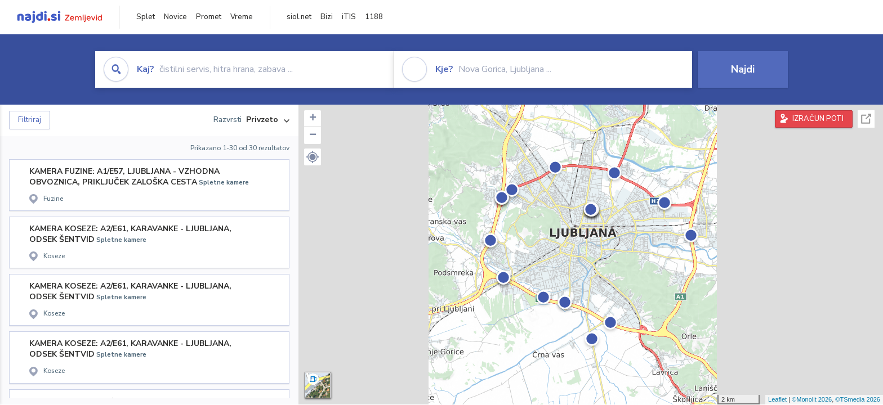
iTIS (349, 17)
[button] (312, 156)
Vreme (241, 17)
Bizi (326, 17)
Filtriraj (29, 120)
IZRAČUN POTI (818, 119)
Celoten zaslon (866, 119)
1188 (374, 17)
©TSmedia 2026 (857, 399)
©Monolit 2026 (812, 399)
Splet (145, 17)
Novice (175, 17)
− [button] (312, 135)
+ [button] (312, 118)
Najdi (743, 69)
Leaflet (777, 399)
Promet (208, 17)
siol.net (299, 17)
